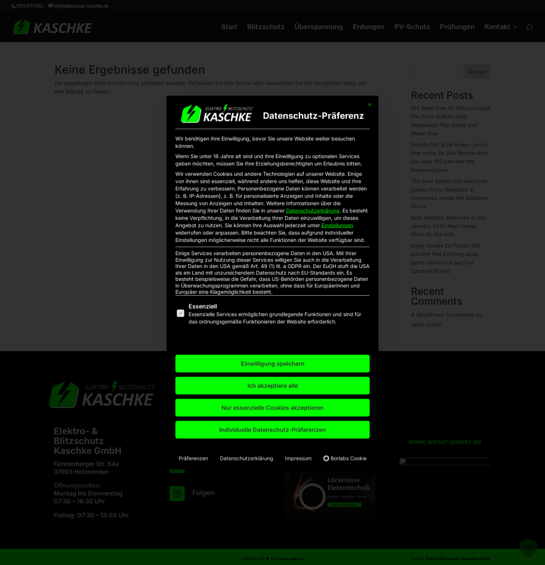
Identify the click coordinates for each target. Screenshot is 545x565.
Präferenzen (220, 397)
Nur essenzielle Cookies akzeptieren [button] (272, 364)
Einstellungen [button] (315, 245)
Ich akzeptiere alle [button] (272, 349)
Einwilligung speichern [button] (272, 335)
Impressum (289, 397)
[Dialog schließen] (336, 166)
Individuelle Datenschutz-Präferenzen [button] (272, 378)
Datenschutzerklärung (299, 235)
